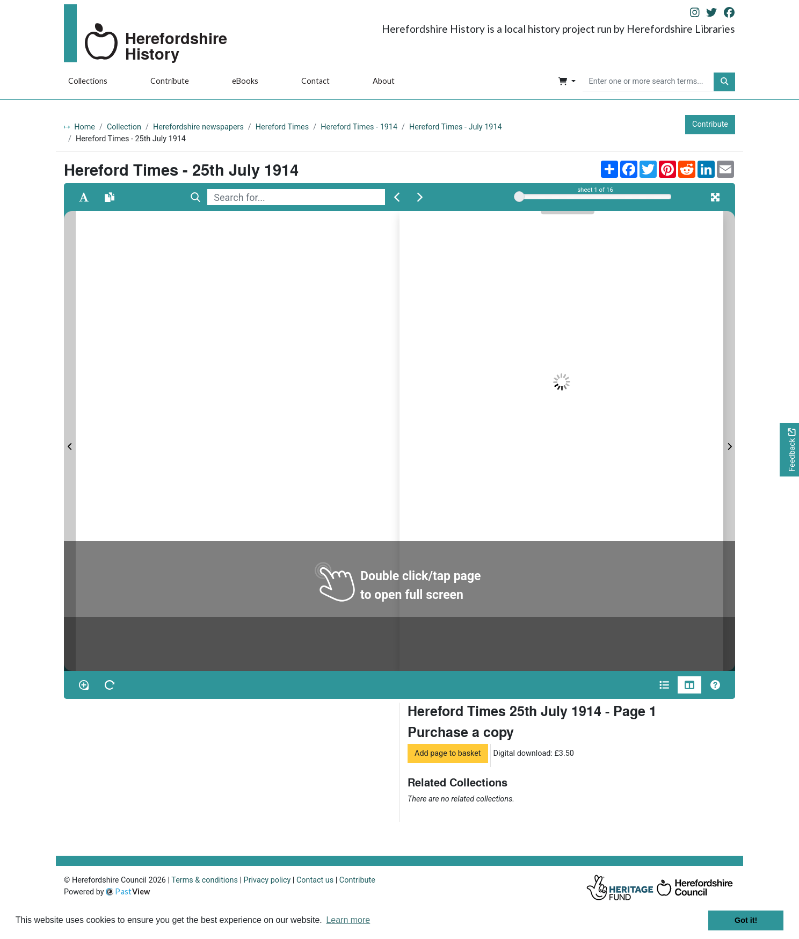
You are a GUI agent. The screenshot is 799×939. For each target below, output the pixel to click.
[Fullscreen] (715, 197)
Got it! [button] (746, 920)
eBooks (245, 80)
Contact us (314, 880)
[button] (566, 82)
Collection (124, 127)
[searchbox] (648, 82)
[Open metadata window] (664, 685)
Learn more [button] (348, 919)
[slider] (519, 196)
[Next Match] (420, 197)
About (384, 80)
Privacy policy (267, 880)
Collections (87, 80)
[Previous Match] (397, 197)
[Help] (715, 685)
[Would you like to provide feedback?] (789, 450)
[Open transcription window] (109, 197)
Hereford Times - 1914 (359, 127)
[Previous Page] (70, 441)
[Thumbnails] (689, 685)
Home (84, 127)
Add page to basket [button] (448, 753)
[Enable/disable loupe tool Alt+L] (84, 685)
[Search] (195, 197)
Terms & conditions (204, 880)
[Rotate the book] (109, 685)
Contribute (169, 80)
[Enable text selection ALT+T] (84, 197)
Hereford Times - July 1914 (455, 127)
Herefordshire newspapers (198, 127)
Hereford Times (282, 127)
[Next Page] (729, 441)
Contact (315, 80)
